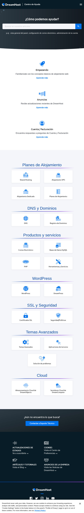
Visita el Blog (18, 467)
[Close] (80, 503)
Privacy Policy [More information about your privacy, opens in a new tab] (40, 510)
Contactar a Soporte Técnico (42, 423)
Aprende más (42, 78)
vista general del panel (19, 33)
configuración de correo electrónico (42, 33)
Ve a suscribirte (19, 453)
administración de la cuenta (67, 33)
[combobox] (42, 26)
